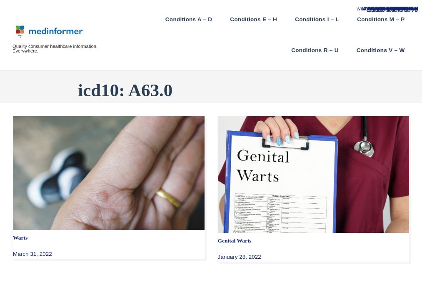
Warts (20, 238)
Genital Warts (235, 241)
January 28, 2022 (239, 257)
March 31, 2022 (32, 254)
